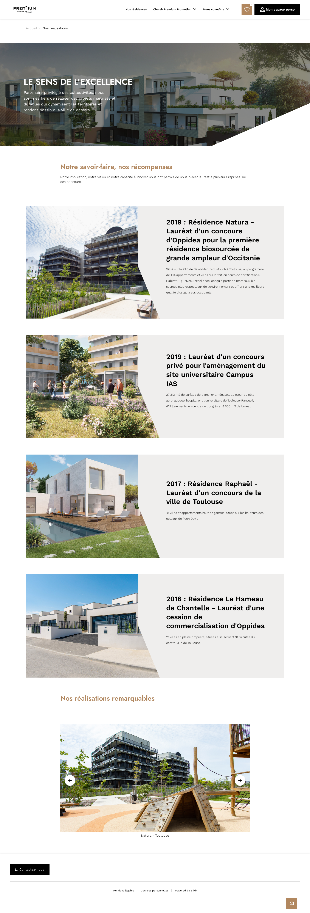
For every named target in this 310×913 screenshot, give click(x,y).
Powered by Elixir (186, 890)
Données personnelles (154, 890)
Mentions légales (123, 890)
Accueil (31, 28)
